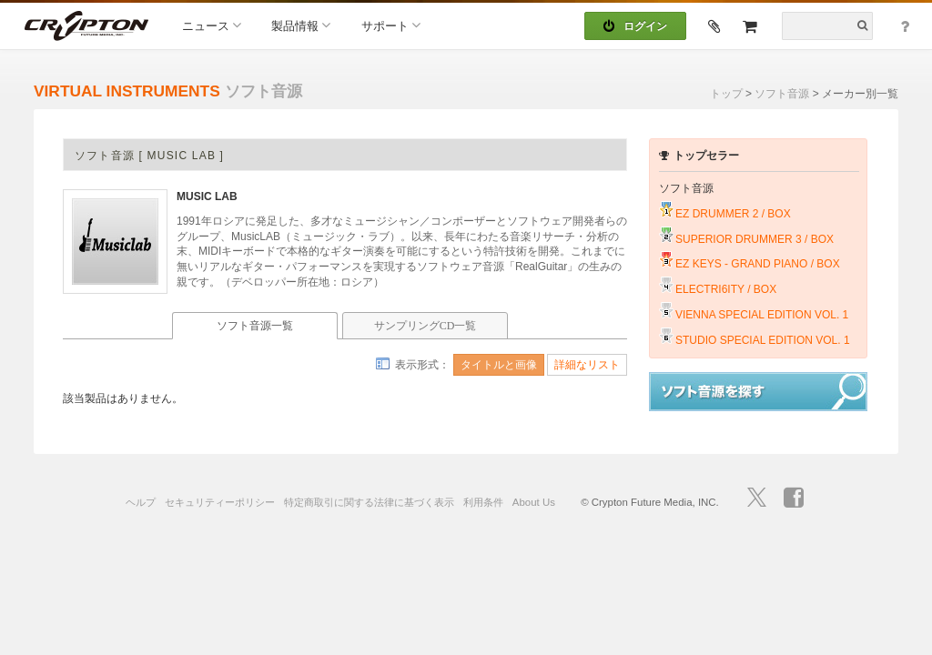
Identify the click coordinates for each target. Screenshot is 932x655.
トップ (726, 93)
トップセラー (699, 155)
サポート (390, 25)
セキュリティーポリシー (220, 502)
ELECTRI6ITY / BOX (725, 289)
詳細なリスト (587, 364)
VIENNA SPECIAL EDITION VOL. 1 (761, 314)
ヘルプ (141, 502)
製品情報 (300, 25)
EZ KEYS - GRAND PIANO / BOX (757, 263)
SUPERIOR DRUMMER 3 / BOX (754, 239)
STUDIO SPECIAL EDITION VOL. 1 (762, 340)
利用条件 (483, 502)
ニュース (211, 25)
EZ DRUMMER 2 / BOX (733, 213)
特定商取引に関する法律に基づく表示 (369, 502)
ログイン (635, 26)
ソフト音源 (782, 93)
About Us (533, 502)
